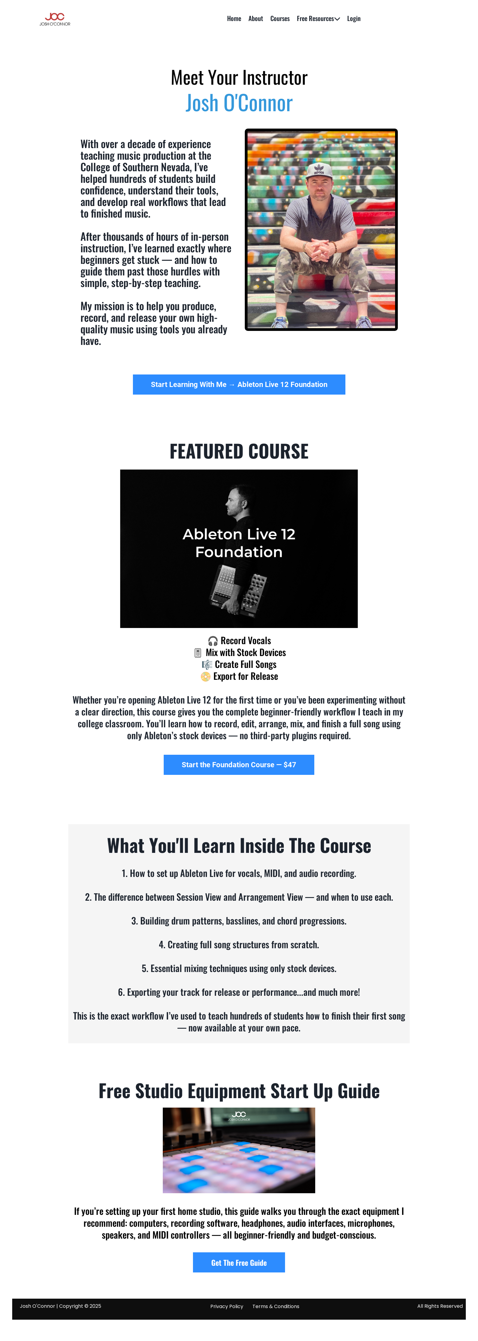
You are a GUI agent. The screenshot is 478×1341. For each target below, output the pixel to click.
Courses (280, 18)
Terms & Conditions (275, 1306)
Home (234, 18)
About (255, 18)
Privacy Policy (226, 1306)
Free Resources (318, 18)
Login (354, 18)
